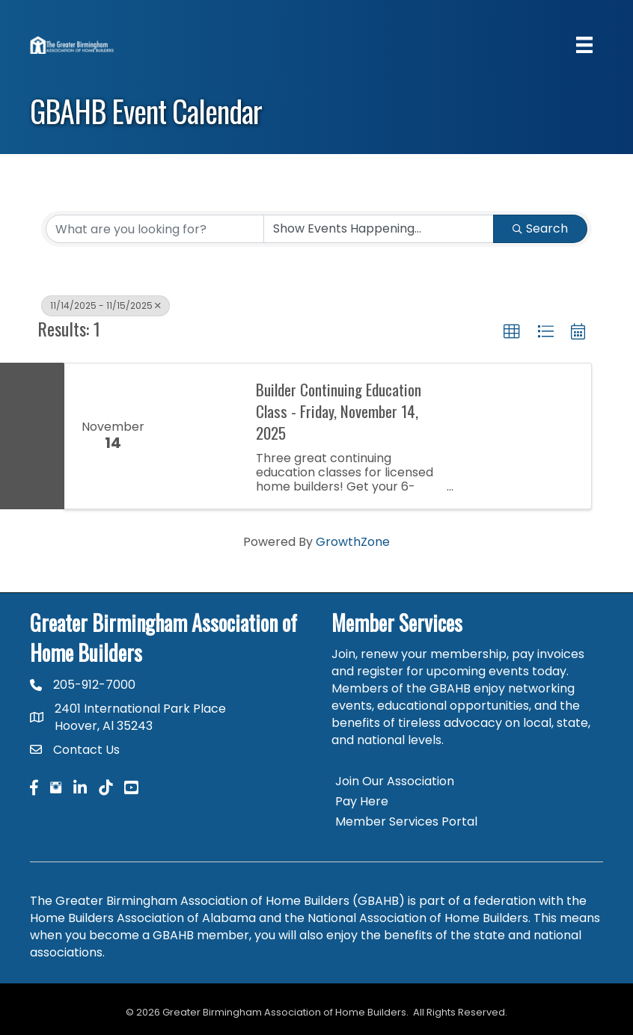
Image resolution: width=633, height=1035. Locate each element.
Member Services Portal (406, 821)
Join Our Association (394, 781)
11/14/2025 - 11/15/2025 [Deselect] (105, 305)
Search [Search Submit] (540, 228)
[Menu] (584, 45)
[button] (512, 332)
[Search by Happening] (378, 229)
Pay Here (361, 801)
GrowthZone (353, 541)
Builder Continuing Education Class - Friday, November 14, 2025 (338, 411)
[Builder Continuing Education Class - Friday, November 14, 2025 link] (201, 436)
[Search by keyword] (155, 229)
